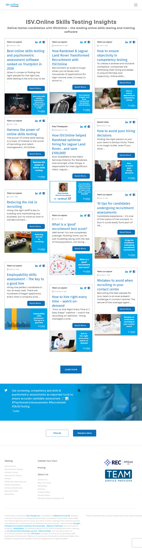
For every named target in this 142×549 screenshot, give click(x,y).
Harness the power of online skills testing (23, 132)
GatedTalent (19, 529)
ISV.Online (36, 534)
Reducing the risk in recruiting (22, 204)
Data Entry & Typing (13, 476)
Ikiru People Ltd (33, 516)
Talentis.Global (45, 531)
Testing (9, 461)
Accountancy (10, 466)
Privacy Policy (91, 516)
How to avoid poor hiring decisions (116, 133)
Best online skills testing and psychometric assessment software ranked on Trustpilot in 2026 (25, 60)
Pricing (41, 468)
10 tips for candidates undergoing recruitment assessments (115, 208)
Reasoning (9, 494)
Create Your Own (47, 461)
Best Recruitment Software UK (51, 499)
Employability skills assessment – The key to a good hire (25, 279)
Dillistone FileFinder (54, 526)
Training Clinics (44, 492)
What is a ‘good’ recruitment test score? (69, 226)
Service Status (44, 496)
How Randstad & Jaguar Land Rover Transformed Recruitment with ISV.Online (70, 57)
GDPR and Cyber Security (15, 482)
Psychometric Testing (14, 470)
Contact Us (42, 480)
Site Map (101, 516)
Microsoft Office (12, 491)
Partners (41, 489)
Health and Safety (12, 485)
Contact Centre (11, 473)
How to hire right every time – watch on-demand (69, 301)
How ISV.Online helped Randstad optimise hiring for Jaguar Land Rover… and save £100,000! (69, 144)
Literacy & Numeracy (13, 488)
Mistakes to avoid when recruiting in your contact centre (115, 285)
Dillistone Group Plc (62, 516)
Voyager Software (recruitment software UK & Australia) (42, 525)
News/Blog (42, 486)
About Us (43, 474)
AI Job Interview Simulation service (23, 531)
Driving (8, 479)
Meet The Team (44, 483)
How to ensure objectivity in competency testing (112, 55)
